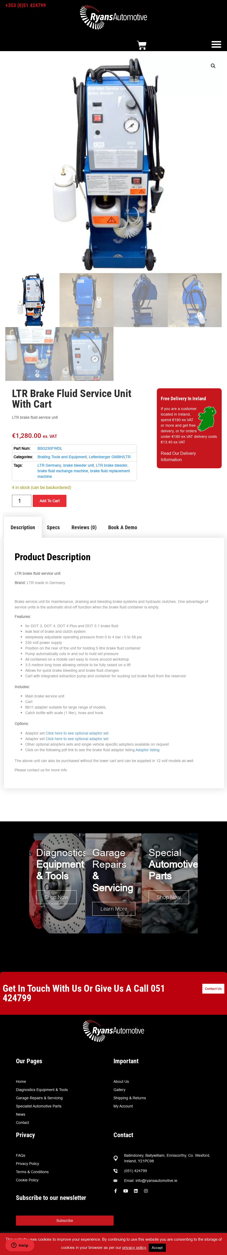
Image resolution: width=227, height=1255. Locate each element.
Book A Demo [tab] (122, 527)
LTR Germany (49, 465)
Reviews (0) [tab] (84, 527)
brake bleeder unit (78, 465)
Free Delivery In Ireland (183, 398)
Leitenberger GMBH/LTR (110, 457)
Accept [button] (157, 1247)
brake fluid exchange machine (62, 471)
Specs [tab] (53, 527)
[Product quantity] (21, 501)
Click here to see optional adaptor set (77, 733)
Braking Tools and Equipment (62, 457)
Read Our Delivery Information (178, 456)
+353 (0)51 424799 (25, 5)
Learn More (113, 909)
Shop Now (56, 897)
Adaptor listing (147, 750)
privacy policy (134, 1247)
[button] (216, 44)
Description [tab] (23, 527)
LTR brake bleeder (111, 465)
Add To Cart (50, 501)
